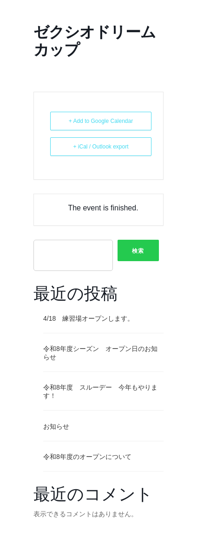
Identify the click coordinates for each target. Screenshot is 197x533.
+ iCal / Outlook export (100, 146)
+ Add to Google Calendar (101, 121)
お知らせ (56, 426)
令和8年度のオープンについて (87, 456)
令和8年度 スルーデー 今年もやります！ (100, 391)
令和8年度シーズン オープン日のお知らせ (100, 353)
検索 (138, 251)
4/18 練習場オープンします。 (88, 318)
